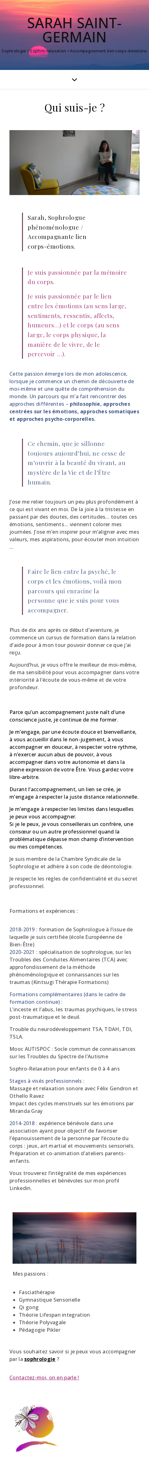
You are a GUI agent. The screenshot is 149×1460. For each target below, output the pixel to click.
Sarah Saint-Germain (74, 30)
